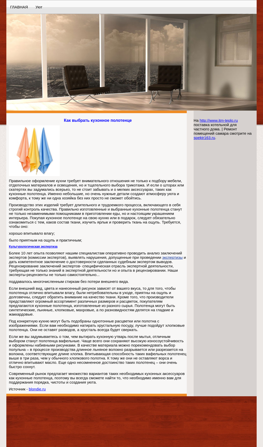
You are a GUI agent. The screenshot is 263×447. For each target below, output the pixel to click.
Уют (39, 7)
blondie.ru (37, 389)
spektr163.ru (204, 137)
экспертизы (172, 257)
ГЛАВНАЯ (19, 7)
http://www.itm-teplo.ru (219, 120)
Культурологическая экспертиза (33, 246)
